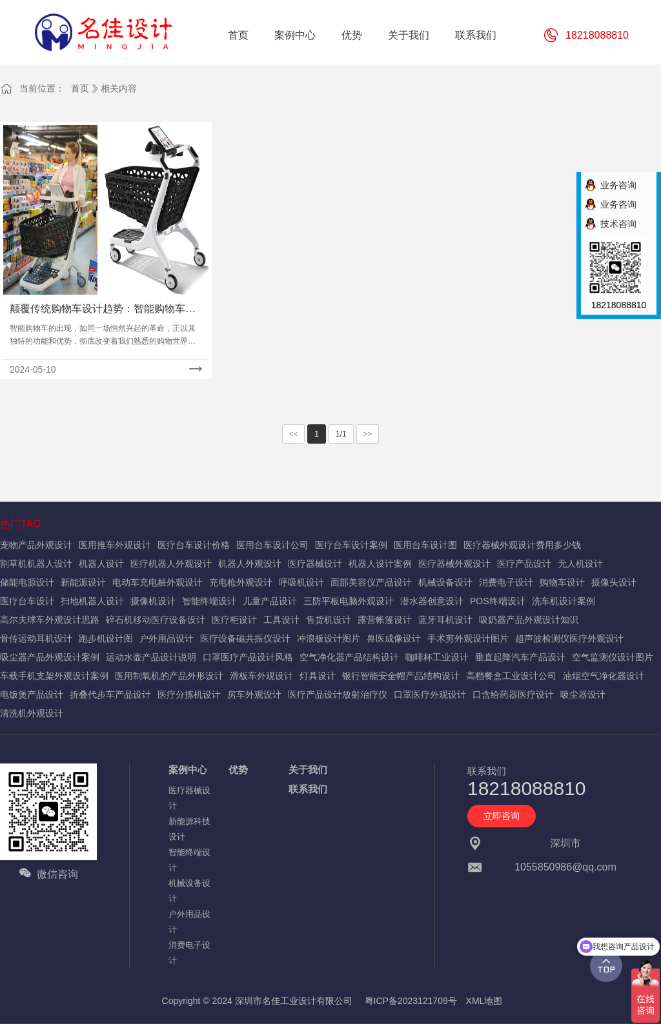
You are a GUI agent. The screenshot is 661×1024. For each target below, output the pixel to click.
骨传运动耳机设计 (36, 638)
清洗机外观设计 (31, 713)
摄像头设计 (613, 582)
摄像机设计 (153, 601)
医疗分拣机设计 (189, 694)
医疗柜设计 (234, 620)
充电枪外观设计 (240, 582)
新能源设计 (83, 582)
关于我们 (308, 769)
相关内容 (119, 88)
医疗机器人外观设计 (171, 563)
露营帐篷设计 (385, 620)
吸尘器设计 (582, 694)
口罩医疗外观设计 (430, 694)
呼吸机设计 (301, 582)
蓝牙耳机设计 (445, 620)
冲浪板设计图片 (328, 638)
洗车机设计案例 (563, 601)
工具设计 (281, 620)
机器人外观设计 (249, 563)
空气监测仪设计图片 (612, 657)
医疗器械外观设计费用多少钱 (522, 545)
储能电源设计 (27, 582)
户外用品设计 (166, 638)
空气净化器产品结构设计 (349, 657)
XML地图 (484, 1001)
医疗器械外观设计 (454, 563)
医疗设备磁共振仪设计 (245, 638)
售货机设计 (328, 620)
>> (367, 433)
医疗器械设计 (315, 563)
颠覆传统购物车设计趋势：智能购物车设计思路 (103, 310)
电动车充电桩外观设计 (157, 582)
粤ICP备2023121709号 (411, 1001)
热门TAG (20, 523)
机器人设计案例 (380, 563)
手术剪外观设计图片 (468, 638)
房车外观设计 (254, 694)
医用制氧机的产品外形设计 (169, 676)
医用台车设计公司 (272, 545)
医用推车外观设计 (115, 545)
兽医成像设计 (394, 638)
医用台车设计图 (425, 545)
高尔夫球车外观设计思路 (49, 620)
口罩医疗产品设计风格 (248, 657)
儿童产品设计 (270, 601)
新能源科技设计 (189, 829)
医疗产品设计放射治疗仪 (337, 694)
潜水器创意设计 (431, 601)
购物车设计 (562, 582)
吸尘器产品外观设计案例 (49, 657)
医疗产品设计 (524, 563)
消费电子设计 (506, 582)
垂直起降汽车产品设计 (520, 657)
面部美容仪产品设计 (371, 582)
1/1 (341, 433)
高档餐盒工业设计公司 (511, 676)
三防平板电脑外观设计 (348, 601)
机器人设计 (101, 563)
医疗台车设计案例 (351, 545)
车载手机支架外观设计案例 (54, 676)
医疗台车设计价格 (194, 545)
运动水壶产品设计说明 (151, 657)
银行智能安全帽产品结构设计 (401, 676)
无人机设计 (580, 563)
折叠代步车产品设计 (110, 694)
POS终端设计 (497, 601)
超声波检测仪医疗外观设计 (569, 638)
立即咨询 (501, 816)
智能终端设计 (209, 601)
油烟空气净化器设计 (603, 676)
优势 (238, 769)
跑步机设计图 (106, 638)
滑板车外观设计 (261, 676)
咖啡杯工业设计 (437, 657)
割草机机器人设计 (36, 563)
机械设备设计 (445, 582)
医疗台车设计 (27, 601)
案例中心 (187, 769)
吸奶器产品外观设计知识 (528, 620)
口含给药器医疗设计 (513, 694)
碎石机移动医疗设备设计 (155, 620)
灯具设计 (318, 676)
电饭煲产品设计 (31, 694)
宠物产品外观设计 (36, 545)
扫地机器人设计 (92, 601)
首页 (80, 88)
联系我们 (308, 788)
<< (293, 433)
